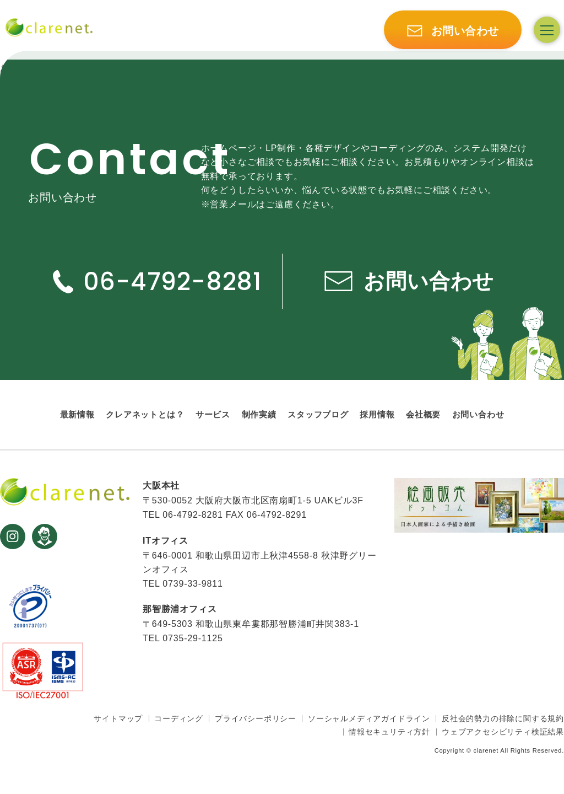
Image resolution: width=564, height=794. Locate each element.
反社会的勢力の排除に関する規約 (503, 718)
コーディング (178, 718)
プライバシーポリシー (255, 718)
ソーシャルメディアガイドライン (369, 718)
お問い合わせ (478, 414)
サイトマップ (118, 718)
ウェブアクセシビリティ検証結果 (503, 731)
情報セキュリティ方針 (389, 731)
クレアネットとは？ (145, 414)
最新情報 (77, 414)
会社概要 (423, 414)
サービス (213, 414)
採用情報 (377, 414)
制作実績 (259, 414)
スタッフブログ (318, 414)
